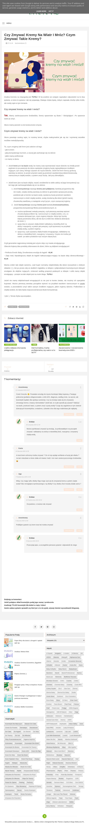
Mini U (70, 742)
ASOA (48, 656)
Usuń (79, 414)
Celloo (76, 680)
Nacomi (67, 754)
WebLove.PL (79, 821)
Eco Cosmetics (71, 695)
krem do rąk (36, 750)
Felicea (76, 703)
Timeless (49, 789)
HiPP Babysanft (51, 723)
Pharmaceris (50, 770)
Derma (75, 687)
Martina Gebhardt (71, 738)
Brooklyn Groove (52, 680)
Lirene (75, 730)
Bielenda (58, 676)
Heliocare (49, 715)
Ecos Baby (50, 699)
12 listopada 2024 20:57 (23, 390)
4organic (58, 652)
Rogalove (69, 777)
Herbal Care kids (52, 719)
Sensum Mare (59, 781)
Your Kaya (68, 797)
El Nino (65, 699)
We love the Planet (60, 793)
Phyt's (60, 770)
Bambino (49, 672)
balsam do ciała (30, 723)
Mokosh (49, 750)
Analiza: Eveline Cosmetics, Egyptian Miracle (27, 663)
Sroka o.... (31, 821)
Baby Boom (62, 668)
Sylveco (57, 785)
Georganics (50, 711)
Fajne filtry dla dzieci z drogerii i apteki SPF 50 (28, 641)
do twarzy (8, 734)
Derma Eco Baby (63, 691)
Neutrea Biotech (71, 762)
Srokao (31, 422)
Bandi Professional (68, 672)
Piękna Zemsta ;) (20, 673)
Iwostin (58, 726)
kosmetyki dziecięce (12, 750)
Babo (81, 664)
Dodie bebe (50, 695)
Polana (80, 770)
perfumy (30, 781)
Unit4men (76, 789)
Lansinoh (59, 730)
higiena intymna (29, 738)
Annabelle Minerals (74, 660)
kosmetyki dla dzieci (32, 742)
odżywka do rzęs (29, 773)
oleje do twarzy (27, 777)
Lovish (65, 734)
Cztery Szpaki (51, 687)
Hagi (76, 711)
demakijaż (23, 726)
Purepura (78, 773)
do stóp (36, 730)
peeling (21, 781)
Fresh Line (55, 707)
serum (19, 789)
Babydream (73, 668)
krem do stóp (10, 754)
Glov (70, 711)
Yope (60, 797)
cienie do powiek (11, 726)
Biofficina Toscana (70, 676)
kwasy (37, 758)
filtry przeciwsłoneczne (13, 738)
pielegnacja (24, 306)
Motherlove (50, 754)
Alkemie (56, 656)
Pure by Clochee (67, 773)
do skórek (26, 730)
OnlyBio (62, 766)
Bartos (79, 672)
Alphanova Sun (75, 656)
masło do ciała (26, 766)
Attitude (57, 664)
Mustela (59, 754)
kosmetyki (12, 306)
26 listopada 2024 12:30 (33, 424)
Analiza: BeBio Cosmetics (23, 706)
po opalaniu (9, 785)
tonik (16, 793)
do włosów (26, 734)
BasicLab (49, 676)
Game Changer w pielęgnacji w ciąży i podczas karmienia (27, 696)
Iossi (81, 723)
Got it (51, 11)
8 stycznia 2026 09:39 (32, 541)
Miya (63, 746)
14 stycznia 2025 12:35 (22, 451)
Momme (70, 750)
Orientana (71, 766)
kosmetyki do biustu (12, 746)
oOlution (61, 805)
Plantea (73, 770)
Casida (69, 680)
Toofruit (57, 789)
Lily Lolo (68, 730)
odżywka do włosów (12, 777)
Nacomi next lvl (67, 758)
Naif (77, 758)
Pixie (66, 770)
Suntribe (49, 785)
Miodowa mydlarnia (52, 746)
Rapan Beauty (51, 777)
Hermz (63, 719)
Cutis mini (78, 683)
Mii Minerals (62, 742)
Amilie (64, 660)
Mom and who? (59, 750)
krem (34, 344)
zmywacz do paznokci (12, 797)
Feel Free (68, 703)
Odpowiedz (69, 414)
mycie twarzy (9, 770)
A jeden (66, 652)
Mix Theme (59, 821)
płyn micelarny (21, 785)
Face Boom (58, 703)
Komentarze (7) (20, 43)
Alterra (48, 660)
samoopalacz (9, 789)
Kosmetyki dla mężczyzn (13, 723)
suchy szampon (29, 789)
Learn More (41, 11)
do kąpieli (17, 730)
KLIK (51, 252)
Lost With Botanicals (53, 734)
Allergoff (64, 656)
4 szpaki (49, 652)
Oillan (55, 766)
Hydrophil (63, 723)
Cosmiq (69, 683)
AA (82, 652)
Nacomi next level (52, 758)
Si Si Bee (69, 781)
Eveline (48, 703)
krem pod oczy (10, 344)
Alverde (56, 660)
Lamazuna (50, 730)
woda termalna (26, 793)
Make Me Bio (50, 738)
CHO (62, 680)
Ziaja (48, 801)
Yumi (76, 797)
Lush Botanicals (75, 734)
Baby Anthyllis (51, 668)
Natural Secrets (58, 762)
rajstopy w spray (35, 785)
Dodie (74, 691)
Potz (56, 773)
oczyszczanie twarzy (31, 770)
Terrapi (81, 785)
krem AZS (25, 750)
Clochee (49, 683)
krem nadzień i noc (12, 758)
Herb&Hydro (68, 715)
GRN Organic (73, 707)
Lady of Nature (69, 726)
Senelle (48, 781)
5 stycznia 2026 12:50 (22, 520)
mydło (19, 770)
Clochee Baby (59, 683)
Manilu (60, 738)
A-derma (75, 652)
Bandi (57, 672)
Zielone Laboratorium (59, 801)
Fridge (64, 707)
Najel (48, 762)
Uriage (48, 793)
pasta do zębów (10, 781)
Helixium (58, 715)
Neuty (48, 766)
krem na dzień (22, 754)
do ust (17, 734)
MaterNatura (50, 742)
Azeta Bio (73, 664)
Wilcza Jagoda (51, 797)
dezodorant (34, 726)
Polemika (49, 773)
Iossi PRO (49, 726)
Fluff (47, 707)
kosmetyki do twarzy (29, 746)
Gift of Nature (61, 711)
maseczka (23, 762)
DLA (60, 687)
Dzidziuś (60, 695)
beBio (72, 801)
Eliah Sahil (73, 699)
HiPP (69, 719)
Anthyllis (49, 664)
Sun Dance (79, 781)
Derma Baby (50, 691)
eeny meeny (50, 805)
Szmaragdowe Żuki (69, 785)
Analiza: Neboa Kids (21, 650)
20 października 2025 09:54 (34, 500)
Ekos (58, 699)
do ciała (8, 730)
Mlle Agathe (72, 746)
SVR (77, 777)
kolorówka (8, 742)
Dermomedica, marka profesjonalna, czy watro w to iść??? (43, 350)
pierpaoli (69, 805)
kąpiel (7, 762)
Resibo (61, 777)
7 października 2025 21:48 (23, 477)
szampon (8, 793)
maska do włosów (11, 766)
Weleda (72, 793)
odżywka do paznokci (12, 773)
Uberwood (66, 789)
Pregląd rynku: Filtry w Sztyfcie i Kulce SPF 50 (28, 685)
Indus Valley (73, 723)
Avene (65, 664)
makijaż (14, 762)
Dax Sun (67, 687)
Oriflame (80, 766)
